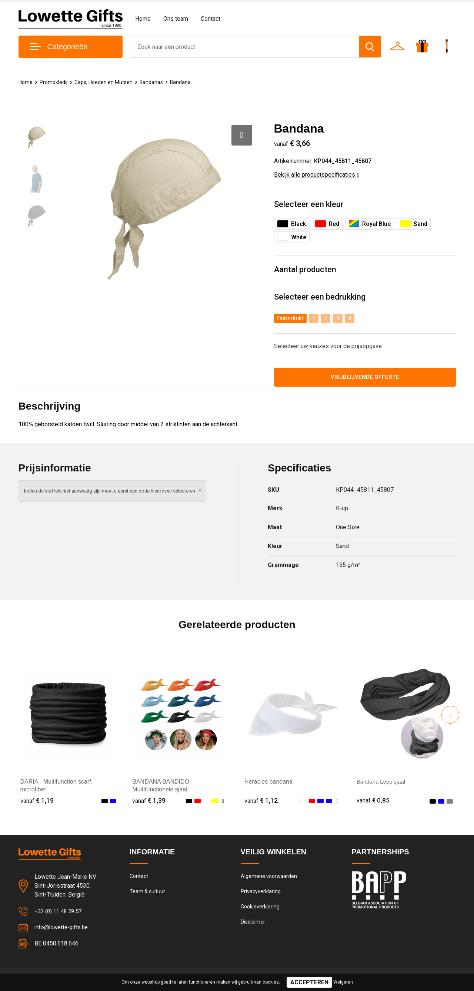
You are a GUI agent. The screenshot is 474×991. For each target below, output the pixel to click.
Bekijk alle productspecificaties (316, 174)
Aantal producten (305, 269)
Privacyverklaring (261, 893)
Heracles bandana (268, 783)
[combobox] (244, 46)
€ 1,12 (261, 801)
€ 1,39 (149, 801)
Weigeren (343, 982)
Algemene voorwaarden (269, 877)
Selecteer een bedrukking (319, 297)
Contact (210, 18)
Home (143, 18)
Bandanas (156, 82)
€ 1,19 (37, 801)
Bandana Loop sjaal (383, 783)
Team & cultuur (148, 893)
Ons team (175, 18)
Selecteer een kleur (309, 204)
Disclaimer (253, 925)
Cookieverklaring (261, 909)
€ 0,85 (373, 801)
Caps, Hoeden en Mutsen (106, 82)
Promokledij (54, 82)
